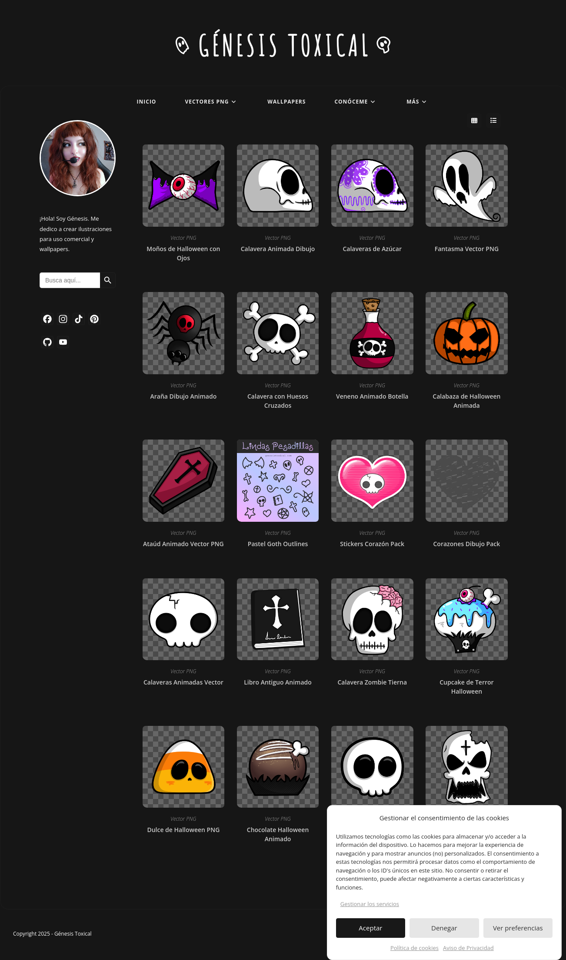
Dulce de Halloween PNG (183, 830)
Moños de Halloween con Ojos (183, 254)
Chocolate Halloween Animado (278, 835)
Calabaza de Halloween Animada (466, 401)
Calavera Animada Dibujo (278, 249)
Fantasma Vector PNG (467, 249)
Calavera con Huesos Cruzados (277, 401)
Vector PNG (183, 238)
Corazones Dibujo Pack (466, 544)
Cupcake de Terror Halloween (466, 687)
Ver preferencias (518, 931)
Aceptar (370, 931)
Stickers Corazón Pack (372, 544)
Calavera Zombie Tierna (372, 683)
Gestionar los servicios (369, 908)
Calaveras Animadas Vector (183, 683)
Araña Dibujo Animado (183, 397)
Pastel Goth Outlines (278, 544)
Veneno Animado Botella (372, 397)
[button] (548, 821)
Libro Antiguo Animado (278, 683)
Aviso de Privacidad (468, 951)
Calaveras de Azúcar (372, 249)
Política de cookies (414, 951)
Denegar (444, 931)
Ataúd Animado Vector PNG (183, 544)
